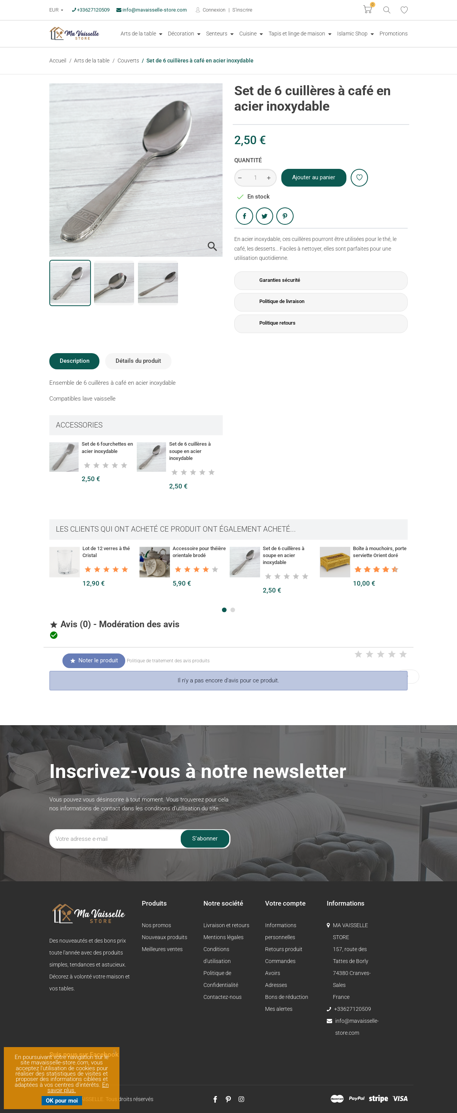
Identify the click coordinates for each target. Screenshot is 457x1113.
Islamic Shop (353, 33)
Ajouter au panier (313, 177)
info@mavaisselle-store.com (151, 10)
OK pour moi (62, 1100)
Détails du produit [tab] (138, 360)
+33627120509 (90, 10)
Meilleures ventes (162, 949)
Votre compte (285, 903)
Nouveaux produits (164, 937)
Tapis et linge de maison (297, 33)
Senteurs (217, 33)
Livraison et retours (226, 925)
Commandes (280, 961)
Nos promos (156, 925)
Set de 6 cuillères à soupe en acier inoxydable (190, 451)
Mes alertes (278, 1009)
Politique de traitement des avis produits (168, 660)
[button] (224, 610)
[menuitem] (141, 33)
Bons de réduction (286, 997)
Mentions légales (223, 937)
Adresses (276, 985)
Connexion (213, 10)
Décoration (181, 33)
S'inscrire (242, 10)
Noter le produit (94, 660)
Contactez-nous (222, 997)
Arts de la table (139, 33)
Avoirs (272, 973)
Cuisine (248, 33)
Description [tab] (74, 360)
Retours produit (283, 949)
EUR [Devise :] (54, 10)
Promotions (394, 33)
